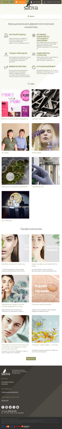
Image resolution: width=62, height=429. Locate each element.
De (5, 2)
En (7, 2)
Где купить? (20, 2)
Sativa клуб (4, 400)
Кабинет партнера (51, 2)
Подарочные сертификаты (9, 392)
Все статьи (31, 358)
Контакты (4, 384)
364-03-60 (8, 411)
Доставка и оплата (7, 382)
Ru (2, 2)
